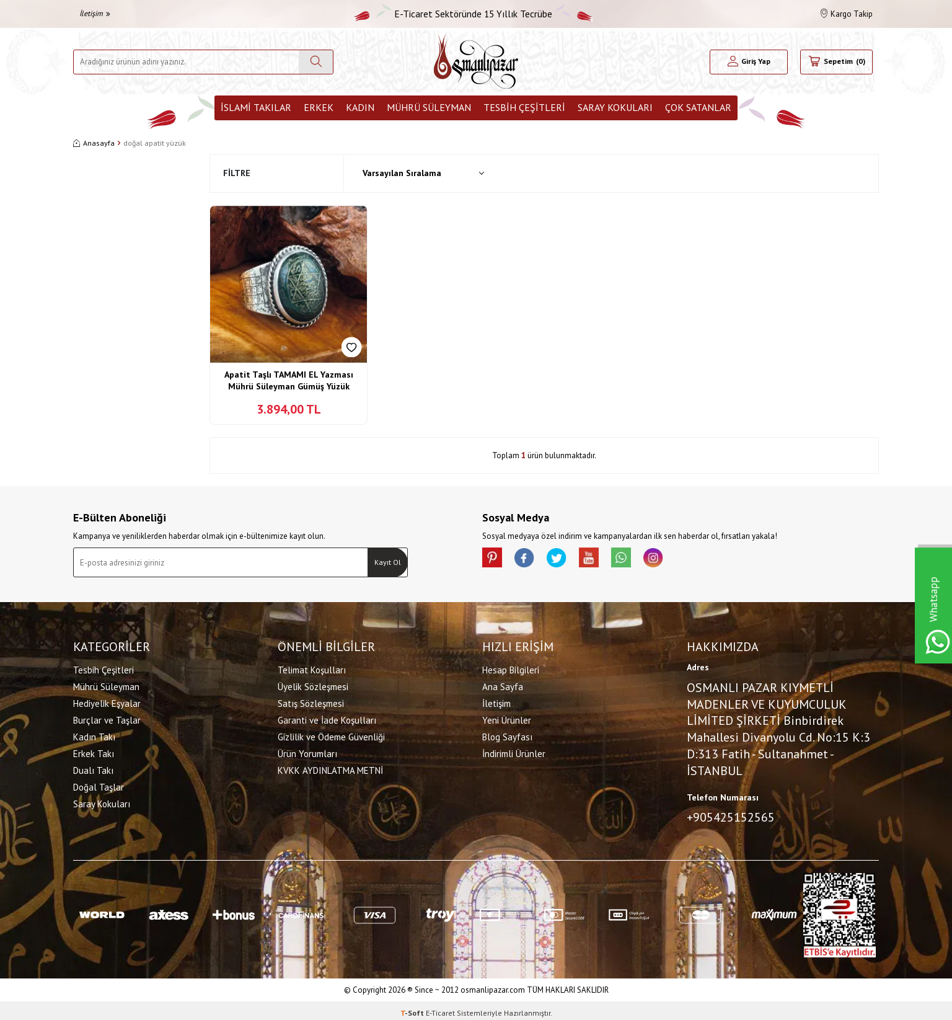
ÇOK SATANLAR (698, 107)
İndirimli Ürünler (513, 751)
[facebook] (531, 560)
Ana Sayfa (502, 684)
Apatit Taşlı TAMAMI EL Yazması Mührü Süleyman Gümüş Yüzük (288, 380)
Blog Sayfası (507, 734)
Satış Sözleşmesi (311, 701)
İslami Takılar (256, 107)
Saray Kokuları (615, 107)
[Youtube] (606, 560)
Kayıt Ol (387, 562)
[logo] (476, 61)
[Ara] (316, 62)
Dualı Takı (93, 768)
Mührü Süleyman (429, 107)
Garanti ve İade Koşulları (327, 718)
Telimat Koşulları (312, 667)
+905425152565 (731, 815)
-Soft (413, 1008)
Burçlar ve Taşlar (107, 718)
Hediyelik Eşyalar (107, 701)
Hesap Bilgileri (510, 667)
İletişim (94, 13)
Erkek (318, 107)
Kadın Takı (94, 734)
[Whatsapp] (643, 560)
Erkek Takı (93, 751)
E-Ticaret (440, 1008)
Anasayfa (94, 143)
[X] (569, 560)
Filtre (236, 173)
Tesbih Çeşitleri (524, 107)
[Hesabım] (749, 62)
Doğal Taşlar (98, 785)
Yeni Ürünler (506, 718)
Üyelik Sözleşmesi (313, 684)
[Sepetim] (836, 62)
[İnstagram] (680, 560)
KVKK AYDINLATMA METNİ (330, 768)
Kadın (360, 107)
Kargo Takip (847, 14)
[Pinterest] (494, 560)
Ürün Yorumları (307, 751)
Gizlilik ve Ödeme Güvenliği (331, 734)
